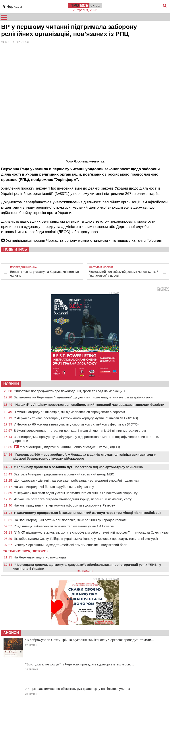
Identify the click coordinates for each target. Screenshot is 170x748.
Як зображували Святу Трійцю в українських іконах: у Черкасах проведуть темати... (89, 640)
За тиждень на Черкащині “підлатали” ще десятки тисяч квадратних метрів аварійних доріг (84, 397)
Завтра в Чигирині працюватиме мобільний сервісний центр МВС (64, 474)
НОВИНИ (11, 384)
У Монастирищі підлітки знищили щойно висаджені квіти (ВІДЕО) (67, 447)
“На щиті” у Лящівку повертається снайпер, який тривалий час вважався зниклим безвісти (89, 404)
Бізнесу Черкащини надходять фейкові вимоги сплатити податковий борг (70, 545)
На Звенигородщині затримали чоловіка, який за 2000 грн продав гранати (70, 520)
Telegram (154, 240)
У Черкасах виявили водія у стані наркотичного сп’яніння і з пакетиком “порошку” (76, 493)
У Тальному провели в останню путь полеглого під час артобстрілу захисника (78, 467)
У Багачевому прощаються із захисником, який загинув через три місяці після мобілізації (87, 512)
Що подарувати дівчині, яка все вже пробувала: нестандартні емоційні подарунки (76, 480)
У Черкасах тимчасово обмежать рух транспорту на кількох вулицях (77, 689)
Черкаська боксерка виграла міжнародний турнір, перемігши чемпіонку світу (72, 499)
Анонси (11, 633)
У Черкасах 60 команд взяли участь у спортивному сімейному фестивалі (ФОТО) (76, 424)
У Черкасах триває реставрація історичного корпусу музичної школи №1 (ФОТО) (76, 418)
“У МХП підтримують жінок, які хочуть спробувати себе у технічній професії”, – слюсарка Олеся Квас (91, 532)
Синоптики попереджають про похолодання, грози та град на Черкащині (69, 391)
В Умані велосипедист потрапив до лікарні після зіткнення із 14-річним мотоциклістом (80, 430)
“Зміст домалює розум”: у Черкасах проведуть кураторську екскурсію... (79, 664)
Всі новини (85, 571)
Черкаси (14, 6)
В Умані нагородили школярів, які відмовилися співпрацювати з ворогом (69, 412)
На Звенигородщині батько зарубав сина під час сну (54, 487)
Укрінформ (66, 180)
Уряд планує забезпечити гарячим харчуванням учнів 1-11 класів (64, 526)
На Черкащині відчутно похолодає (40, 557)
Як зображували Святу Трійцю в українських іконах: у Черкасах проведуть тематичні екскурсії (86, 538)
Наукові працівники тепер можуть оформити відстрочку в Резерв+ (64, 505)
